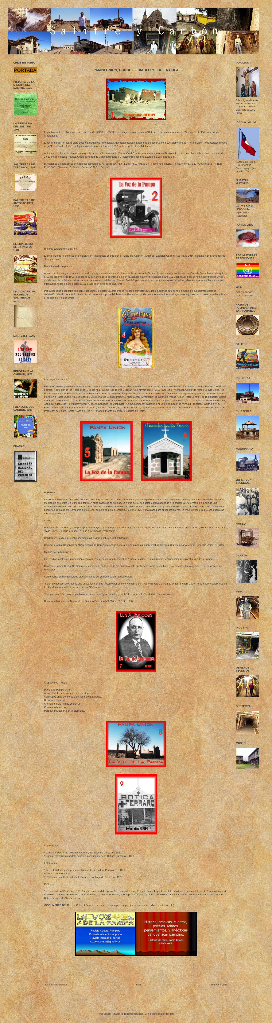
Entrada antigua (219, 984)
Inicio (139, 984)
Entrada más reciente (56, 984)
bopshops (138, 1014)
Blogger (170, 1014)
